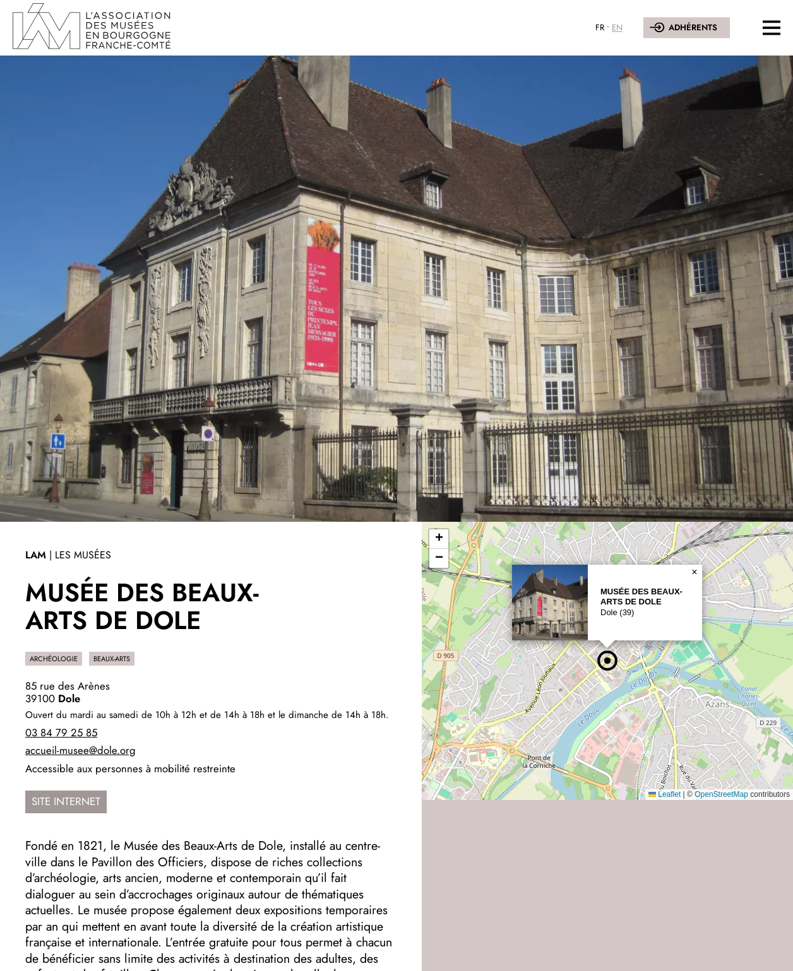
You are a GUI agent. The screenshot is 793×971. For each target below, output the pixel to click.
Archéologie (54, 659)
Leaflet (664, 794)
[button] (607, 661)
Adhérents (693, 28)
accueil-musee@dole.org (80, 750)
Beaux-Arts (111, 659)
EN (617, 28)
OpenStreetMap (721, 794)
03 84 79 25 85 (61, 732)
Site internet (66, 801)
